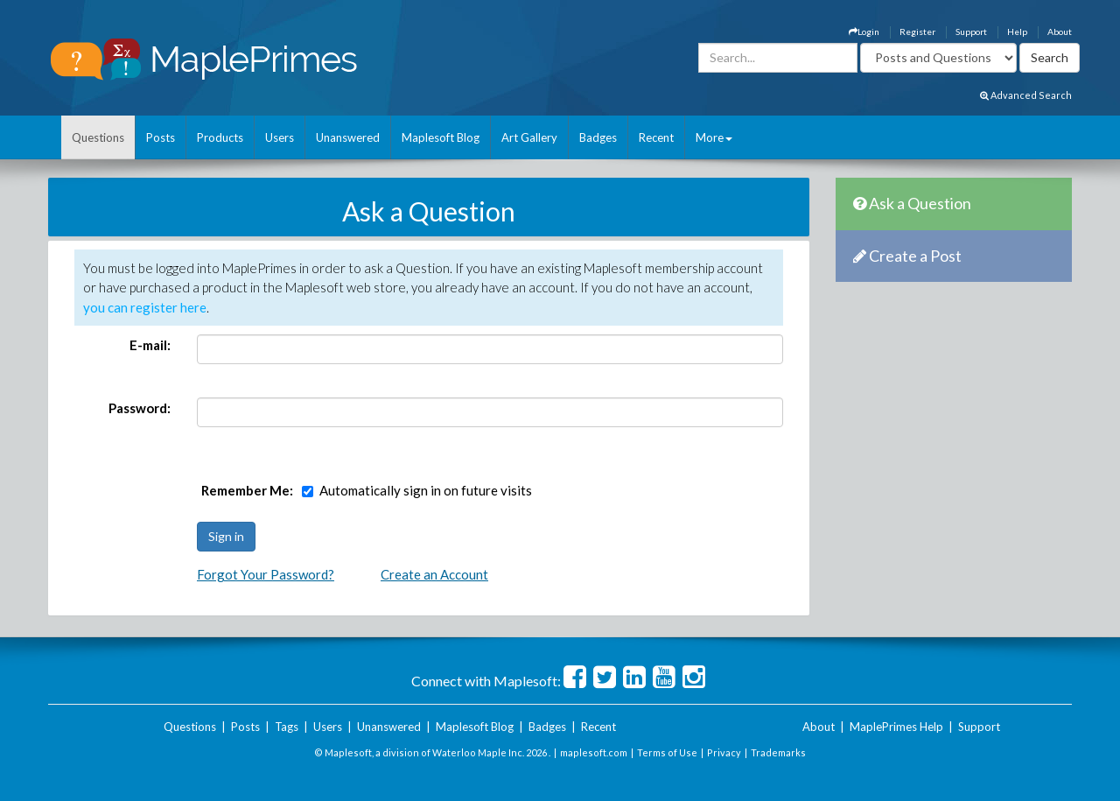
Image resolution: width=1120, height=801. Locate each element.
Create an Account (434, 574)
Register (917, 31)
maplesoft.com (593, 752)
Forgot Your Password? (265, 574)
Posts (160, 137)
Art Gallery (529, 137)
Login (864, 31)
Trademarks (778, 752)
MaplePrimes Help (896, 727)
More (714, 137)
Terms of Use (667, 752)
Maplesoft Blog (441, 137)
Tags (286, 727)
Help (1017, 31)
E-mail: (150, 345)
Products (220, 137)
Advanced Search (1026, 95)
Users (279, 137)
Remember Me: (247, 490)
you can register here (144, 307)
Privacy (724, 752)
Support (971, 31)
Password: (139, 408)
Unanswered (348, 137)
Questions (98, 137)
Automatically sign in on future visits (425, 490)
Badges (598, 137)
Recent (656, 137)
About (1059, 31)
